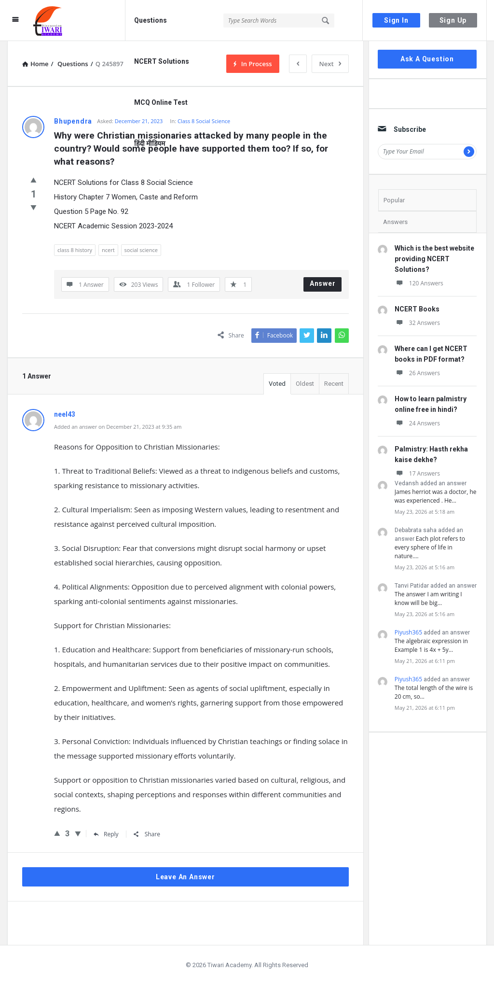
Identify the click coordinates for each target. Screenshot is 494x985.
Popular (394, 200)
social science (141, 249)
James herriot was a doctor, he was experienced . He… (436, 496)
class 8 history (74, 249)
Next (330, 63)
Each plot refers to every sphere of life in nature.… (430, 547)
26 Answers (417, 373)
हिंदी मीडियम (149, 143)
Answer (323, 283)
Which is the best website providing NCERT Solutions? (434, 258)
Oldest (305, 383)
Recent (333, 383)
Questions (150, 20)
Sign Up (453, 20)
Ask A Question (427, 59)
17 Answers (417, 473)
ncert (108, 249)
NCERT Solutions (161, 61)
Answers (395, 221)
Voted (277, 383)
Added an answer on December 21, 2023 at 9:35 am (117, 426)
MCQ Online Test (161, 102)
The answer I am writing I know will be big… (428, 598)
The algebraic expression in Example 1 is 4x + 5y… (431, 645)
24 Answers (417, 423)
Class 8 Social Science (204, 121)
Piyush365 (408, 632)
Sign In (396, 20)
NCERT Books (417, 309)
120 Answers (419, 283)
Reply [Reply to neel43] (106, 834)
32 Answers (417, 323)
